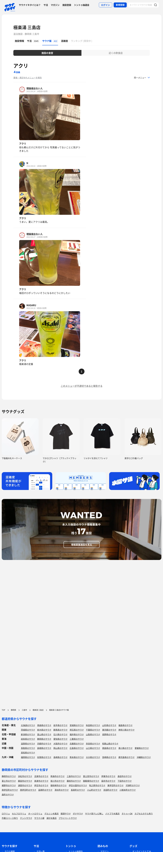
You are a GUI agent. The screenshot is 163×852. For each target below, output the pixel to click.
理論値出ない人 (34, 88)
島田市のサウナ (125, 776)
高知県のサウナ (28, 752)
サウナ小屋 (39, 818)
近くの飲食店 (116, 53)
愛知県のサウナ (60, 738)
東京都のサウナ (109, 729)
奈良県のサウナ (93, 743)
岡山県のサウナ (60, 748)
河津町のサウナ (133, 785)
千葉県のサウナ (93, 729)
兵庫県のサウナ (77, 743)
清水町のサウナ (62, 789)
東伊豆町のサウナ (115, 785)
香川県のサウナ (125, 748)
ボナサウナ (78, 813)
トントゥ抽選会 (81, 5)
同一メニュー (140, 77)
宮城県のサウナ (77, 725)
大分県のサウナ (93, 757)
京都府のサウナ (44, 743)
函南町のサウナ (45, 789)
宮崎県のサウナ (109, 757)
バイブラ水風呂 (112, 813)
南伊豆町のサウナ (10, 789)
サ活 (46, 5)
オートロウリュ (35, 813)
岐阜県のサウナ (28, 738)
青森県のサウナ (44, 725)
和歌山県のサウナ (110, 743)
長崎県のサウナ (60, 757)
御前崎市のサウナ (59, 785)
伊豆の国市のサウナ (78, 785)
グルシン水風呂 (51, 813)
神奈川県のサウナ (126, 729)
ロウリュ (6, 813)
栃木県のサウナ (44, 729)
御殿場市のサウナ (91, 780)
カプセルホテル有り (144, 813)
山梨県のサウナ (93, 734)
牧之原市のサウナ (97, 785)
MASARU (31, 305)
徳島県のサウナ (109, 748)
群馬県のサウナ (60, 729)
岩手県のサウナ (60, 725)
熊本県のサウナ (77, 757)
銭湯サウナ (66, 813)
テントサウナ (26, 818)
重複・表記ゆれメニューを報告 (27, 77)
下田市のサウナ (125, 780)
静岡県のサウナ (44, 738)
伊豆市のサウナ (41, 785)
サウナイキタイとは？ (30, 5)
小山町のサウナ (94, 789)
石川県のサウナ (60, 734)
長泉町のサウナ (78, 789)
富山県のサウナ (44, 734)
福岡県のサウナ (28, 757)
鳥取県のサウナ (28, 748)
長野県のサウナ (109, 734)
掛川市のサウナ (58, 780)
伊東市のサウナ (108, 776)
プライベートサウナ (68, 818)
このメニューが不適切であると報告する (81, 386)
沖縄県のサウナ (144, 757)
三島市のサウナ (74, 776)
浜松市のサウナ (25, 776)
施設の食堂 (47, 53)
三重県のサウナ (77, 738)
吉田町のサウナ (110, 789)
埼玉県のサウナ (77, 729)
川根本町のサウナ (128, 789)
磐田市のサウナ (25, 780)
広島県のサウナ (77, 748)
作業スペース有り (10, 818)
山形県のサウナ (109, 725)
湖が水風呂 (51, 818)
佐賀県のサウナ (44, 757)
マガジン (55, 5)
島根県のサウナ (44, 748)
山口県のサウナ (93, 748)
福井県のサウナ (77, 734)
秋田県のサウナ (93, 725)
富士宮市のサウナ (91, 776)
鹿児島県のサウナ (126, 757)
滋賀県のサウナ (28, 743)
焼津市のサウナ (41, 780)
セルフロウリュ (19, 813)
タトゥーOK (127, 813)
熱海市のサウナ (58, 776)
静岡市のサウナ (9, 776)
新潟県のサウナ (28, 734)
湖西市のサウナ (25, 785)
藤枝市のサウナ (74, 780)
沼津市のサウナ (41, 776)
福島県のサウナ (125, 725)
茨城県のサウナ (28, 729)
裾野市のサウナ (9, 785)
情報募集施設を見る (81, 544)
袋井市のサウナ (108, 780)
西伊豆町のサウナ (28, 789)
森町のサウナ (8, 794)
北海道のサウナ (28, 725)
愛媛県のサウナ (142, 748)
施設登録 (66, 5)
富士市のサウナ (9, 780)
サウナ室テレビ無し (94, 813)
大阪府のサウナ (60, 743)
